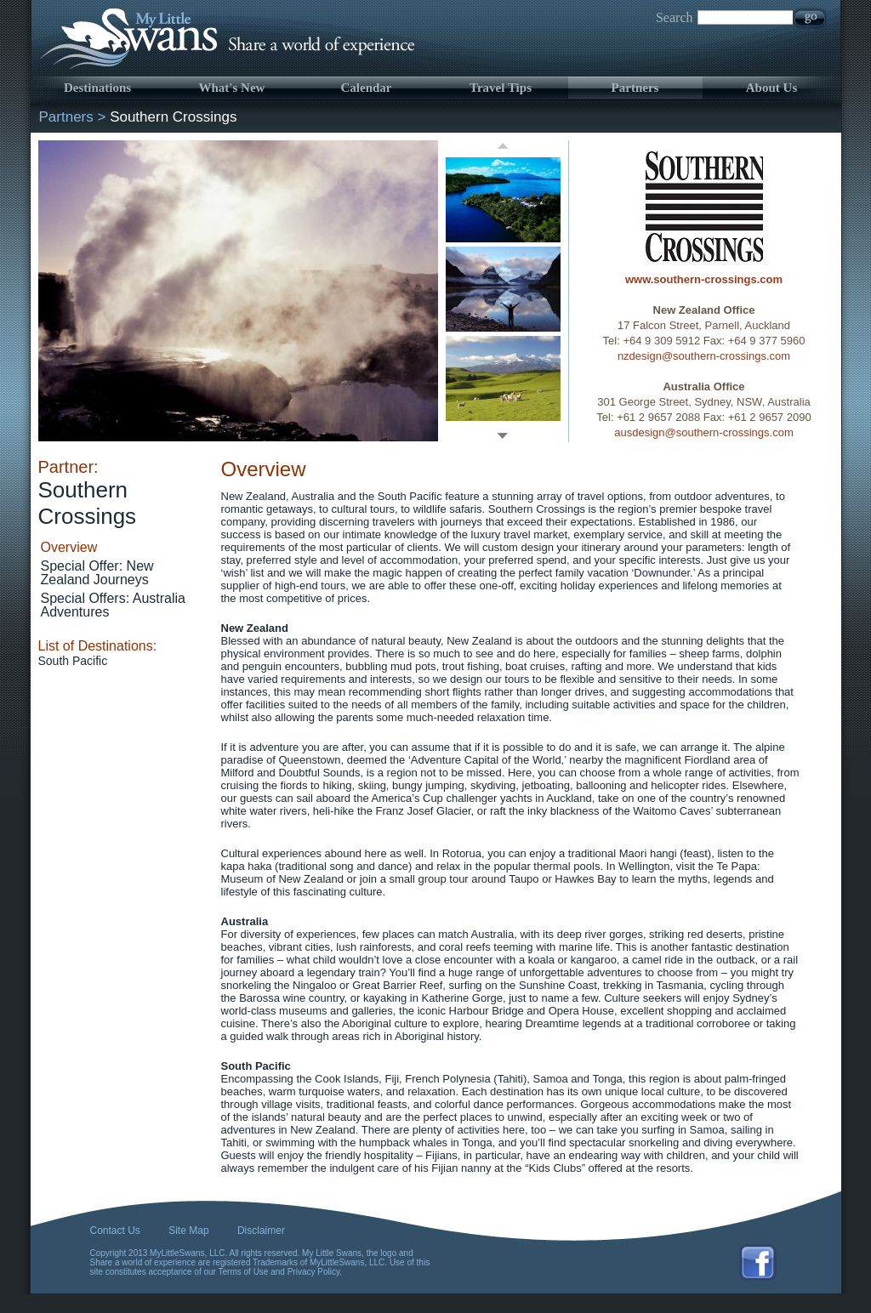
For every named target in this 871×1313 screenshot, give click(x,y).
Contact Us (115, 1230)
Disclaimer (261, 1230)
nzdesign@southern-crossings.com (704, 356)
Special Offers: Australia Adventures (113, 605)
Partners (635, 87)
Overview (69, 547)
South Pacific (73, 661)
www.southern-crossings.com (704, 279)
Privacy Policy (313, 1271)
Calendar (366, 87)
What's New (232, 87)
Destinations (97, 87)
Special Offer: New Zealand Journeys (97, 573)
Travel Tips (501, 87)
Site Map (188, 1230)
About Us (771, 87)
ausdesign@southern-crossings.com (703, 432)
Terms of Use (244, 1271)
